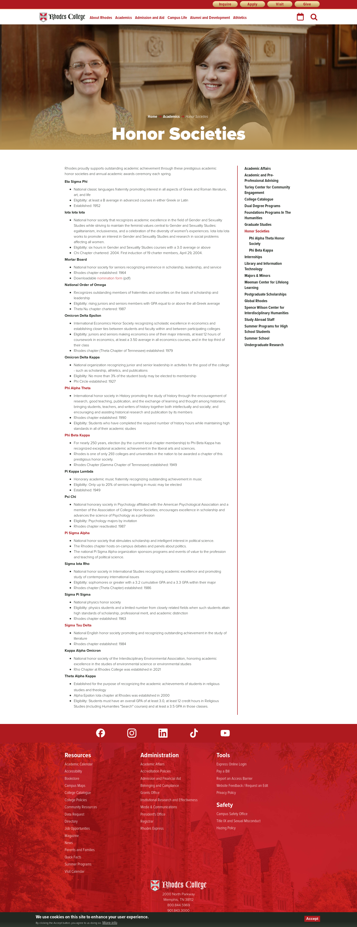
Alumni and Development (210, 18)
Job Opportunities (77, 828)
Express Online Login (232, 764)
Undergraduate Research (264, 345)
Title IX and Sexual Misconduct (238, 821)
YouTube (225, 733)
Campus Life (177, 18)
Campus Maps (75, 785)
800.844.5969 (178, 905)
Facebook (100, 733)
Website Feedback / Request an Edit (242, 785)
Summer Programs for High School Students (266, 329)
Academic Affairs (258, 168)
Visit (280, 4)
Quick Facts (73, 857)
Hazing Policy (226, 828)
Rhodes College (62, 17)
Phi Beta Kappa (261, 250)
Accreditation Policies (155, 771)
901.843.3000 (178, 910)
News (69, 843)
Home (152, 116)
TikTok (194, 733)
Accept (312, 919)
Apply (252, 4)
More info (109, 923)
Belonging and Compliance (159, 785)
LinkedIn (163, 733)
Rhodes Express (152, 828)
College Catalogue (259, 199)
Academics (123, 18)
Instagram (131, 733)
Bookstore (72, 778)
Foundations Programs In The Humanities (268, 215)
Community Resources (81, 807)
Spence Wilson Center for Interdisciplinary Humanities (266, 310)
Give (307, 4)
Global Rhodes (256, 301)
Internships (253, 257)
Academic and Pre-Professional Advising (261, 177)
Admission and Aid (149, 18)
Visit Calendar (74, 871)
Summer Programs (78, 864)
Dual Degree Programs (262, 206)
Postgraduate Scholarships (265, 294)
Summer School (257, 338)
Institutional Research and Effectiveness (169, 800)
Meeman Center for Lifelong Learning (266, 285)
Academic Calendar (79, 764)
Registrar (146, 821)
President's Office (152, 814)
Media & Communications (158, 807)
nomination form (109, 278)
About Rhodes (101, 18)
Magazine (72, 836)
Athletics (240, 18)
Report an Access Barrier (234, 778)
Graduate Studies (258, 224)
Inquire (225, 4)
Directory (71, 821)
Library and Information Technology (263, 266)
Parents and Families (80, 850)
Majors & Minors (257, 275)
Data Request (74, 814)
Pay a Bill (223, 771)
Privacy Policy (226, 793)
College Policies (76, 800)
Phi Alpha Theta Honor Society (267, 241)
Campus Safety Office (232, 814)
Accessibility (73, 771)
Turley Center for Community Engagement (267, 190)
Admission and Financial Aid (160, 778)
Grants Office (149, 793)
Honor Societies (257, 231)
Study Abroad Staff (259, 319)
